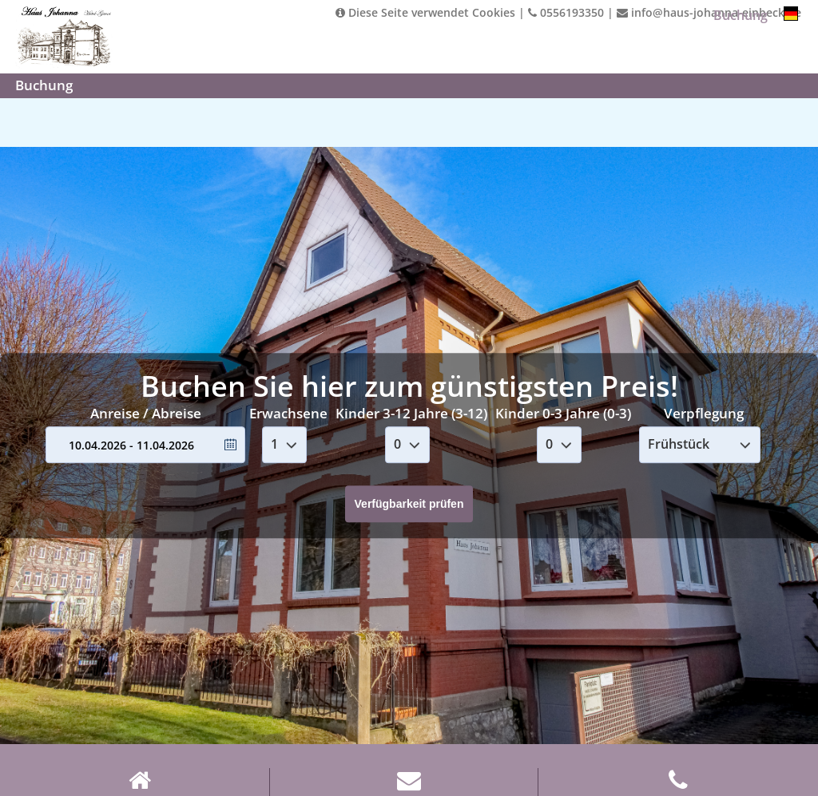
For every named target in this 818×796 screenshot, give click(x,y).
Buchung (740, 15)
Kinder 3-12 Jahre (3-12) (411, 413)
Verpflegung (704, 413)
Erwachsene (288, 413)
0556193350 (566, 12)
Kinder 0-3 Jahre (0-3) (563, 413)
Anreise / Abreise (145, 413)
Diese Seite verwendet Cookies (425, 12)
